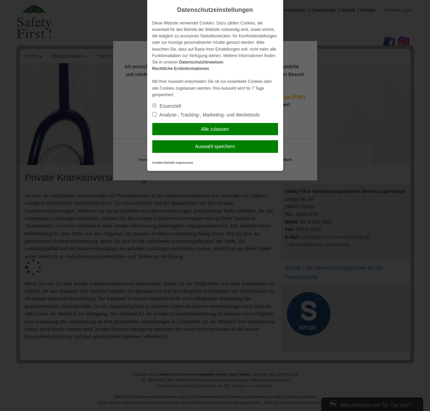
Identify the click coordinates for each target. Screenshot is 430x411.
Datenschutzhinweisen (201, 62)
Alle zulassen (215, 129)
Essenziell (166, 106)
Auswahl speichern (215, 146)
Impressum (184, 162)
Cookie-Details (163, 162)
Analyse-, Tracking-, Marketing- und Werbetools (206, 115)
